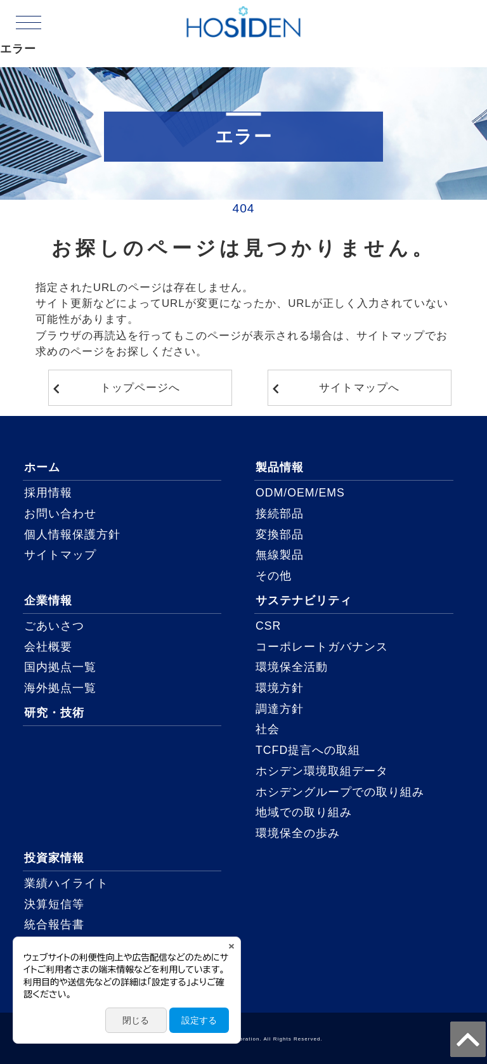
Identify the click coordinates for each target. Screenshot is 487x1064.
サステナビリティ (304, 600)
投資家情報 (54, 858)
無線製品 (280, 554)
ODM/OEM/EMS (300, 492)
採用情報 (48, 492)
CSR (268, 626)
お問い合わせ (60, 513)
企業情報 (48, 600)
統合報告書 (54, 924)
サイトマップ (60, 554)
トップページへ (140, 388)
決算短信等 (54, 904)
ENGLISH (442, 37)
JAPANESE (442, 21)
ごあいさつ (54, 626)
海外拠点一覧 (60, 688)
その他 (274, 575)
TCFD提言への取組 (308, 750)
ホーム (42, 467)
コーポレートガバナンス (322, 646)
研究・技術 (54, 712)
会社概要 (48, 646)
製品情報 (280, 467)
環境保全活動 (292, 667)
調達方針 (280, 709)
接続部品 (280, 513)
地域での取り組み (304, 812)
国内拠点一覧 (60, 667)
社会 (268, 729)
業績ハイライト (66, 883)
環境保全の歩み (298, 833)
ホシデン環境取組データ (322, 771)
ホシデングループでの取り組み (340, 792)
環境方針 (280, 688)
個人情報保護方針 (72, 534)
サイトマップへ (359, 388)
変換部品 (280, 534)
